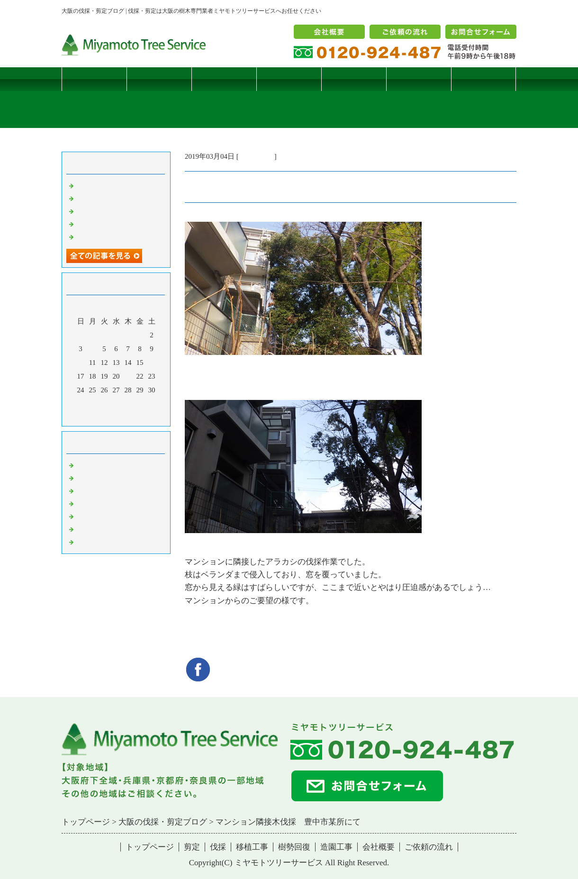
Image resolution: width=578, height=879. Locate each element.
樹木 (83, 503)
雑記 (83, 490)
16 (151, 362)
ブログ (483, 78)
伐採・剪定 (256, 156)
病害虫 (86, 477)
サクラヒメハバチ (104, 185)
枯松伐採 (90, 223)
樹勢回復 (354, 78)
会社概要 (378, 847)
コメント (90, 541)
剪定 (159, 78)
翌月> (134, 416)
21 (128, 376)
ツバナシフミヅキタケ (111, 236)
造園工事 (419, 78)
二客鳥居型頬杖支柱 (108, 211)
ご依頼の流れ (429, 847)
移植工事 (289, 78)
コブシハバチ (97, 198)
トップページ (94, 78)
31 (80, 404)
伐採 (224, 78)
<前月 (98, 416)
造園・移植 (93, 529)
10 (80, 362)
